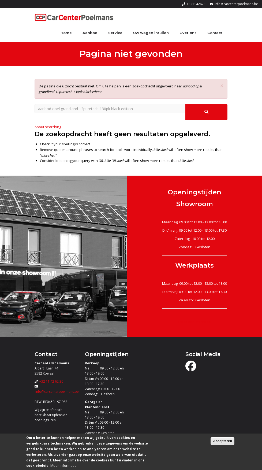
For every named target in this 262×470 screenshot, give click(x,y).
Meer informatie (63, 465)
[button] (221, 85)
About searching (48, 126)
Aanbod (90, 33)
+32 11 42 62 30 (51, 381)
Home (66, 33)
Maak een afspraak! (194, 322)
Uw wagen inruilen (151, 33)
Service (115, 33)
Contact (214, 33)
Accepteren (222, 441)
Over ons (188, 33)
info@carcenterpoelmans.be (236, 4)
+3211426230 (197, 4)
